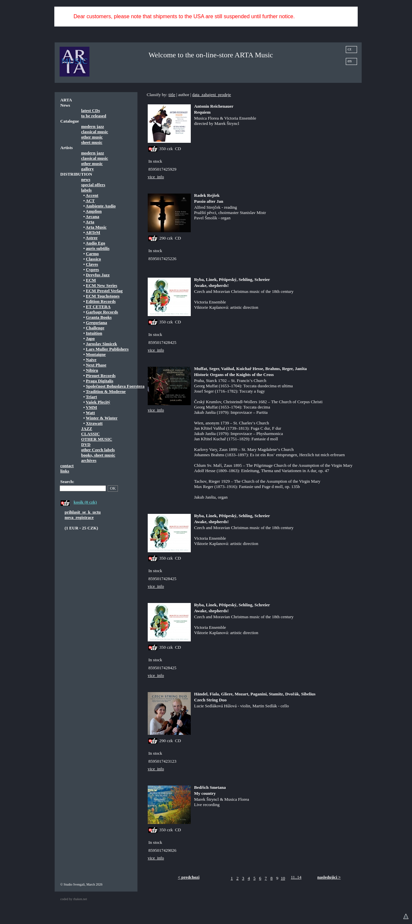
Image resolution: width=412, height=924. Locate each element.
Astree (92, 237)
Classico (93, 258)
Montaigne (96, 354)
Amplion (94, 211)
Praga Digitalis (99, 380)
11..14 (296, 877)
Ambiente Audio (101, 205)
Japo (90, 338)
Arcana (92, 216)
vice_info (156, 176)
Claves (92, 264)
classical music (94, 131)
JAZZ (86, 428)
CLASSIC (90, 433)
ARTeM (93, 232)
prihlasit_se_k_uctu (83, 512)
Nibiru (92, 370)
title (172, 94)
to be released (93, 115)
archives (88, 460)
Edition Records (101, 301)
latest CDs (90, 110)
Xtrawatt (94, 423)
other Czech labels (98, 449)
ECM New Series (101, 285)
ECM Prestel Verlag (104, 290)
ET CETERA (98, 306)
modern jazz (92, 126)
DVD (85, 444)
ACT (90, 200)
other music (92, 137)
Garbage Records (102, 311)
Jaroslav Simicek (101, 343)
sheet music (91, 142)
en (350, 60)
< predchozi (188, 877)
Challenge (95, 327)
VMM (91, 407)
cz (350, 48)
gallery (87, 168)
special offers (93, 184)
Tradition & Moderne (106, 391)
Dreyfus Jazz (98, 274)
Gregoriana (96, 322)
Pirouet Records (101, 375)
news (85, 179)
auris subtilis (97, 248)
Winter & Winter (102, 417)
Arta (90, 221)
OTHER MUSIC (96, 439)
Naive (91, 359)
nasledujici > (329, 877)
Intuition (94, 333)
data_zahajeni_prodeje (211, 94)
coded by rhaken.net (73, 899)
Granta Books (99, 317)
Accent (92, 195)
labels (86, 190)
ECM (91, 280)
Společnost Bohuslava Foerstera (115, 386)
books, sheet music (98, 455)
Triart (91, 396)
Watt (90, 412)
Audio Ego (95, 243)
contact (67, 465)
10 (283, 878)
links (64, 470)
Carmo (92, 253)
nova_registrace (79, 517)
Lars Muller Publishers (107, 349)
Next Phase (96, 364)
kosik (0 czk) (85, 502)
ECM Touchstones (103, 296)
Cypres (92, 269)
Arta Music (96, 227)
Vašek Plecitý (98, 402)
